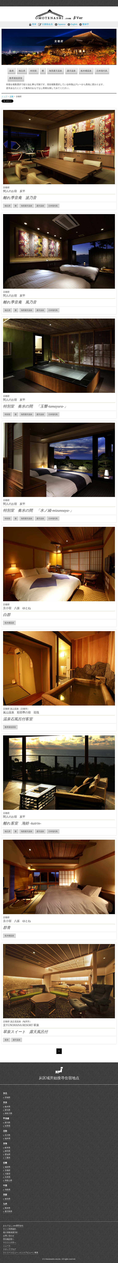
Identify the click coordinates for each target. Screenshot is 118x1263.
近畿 (11, 96)
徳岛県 (7, 1199)
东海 (5, 1143)
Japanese (62, 24)
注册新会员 (47, 24)
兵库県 (7, 1177)
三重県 (7, 1158)
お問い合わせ (8, 1236)
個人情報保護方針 (10, 1232)
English (74, 24)
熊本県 (7, 1208)
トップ (4, 96)
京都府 (7, 1170)
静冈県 (7, 1151)
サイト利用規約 (9, 1229)
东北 (5, 1093)
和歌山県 (8, 1180)
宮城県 (7, 1097)
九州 (5, 1204)
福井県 (7, 1138)
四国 (5, 1194)
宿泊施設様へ (8, 1239)
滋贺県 (7, 1167)
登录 (34, 24)
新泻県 (7, 1122)
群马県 (7, 1110)
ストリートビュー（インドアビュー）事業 (20, 1253)
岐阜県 (7, 1148)
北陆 (5, 1131)
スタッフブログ (9, 1249)
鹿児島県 (8, 1211)
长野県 (7, 1126)
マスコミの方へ (9, 1242)
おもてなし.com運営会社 (13, 1226)
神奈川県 (8, 1113)
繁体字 (85, 24)
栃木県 (7, 1107)
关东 (5, 1102)
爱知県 (7, 1154)
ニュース (6, 1246)
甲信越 (6, 1118)
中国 (5, 1185)
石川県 (7, 1135)
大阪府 (7, 1174)
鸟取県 (7, 1190)
